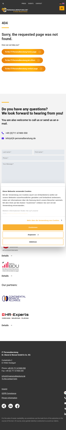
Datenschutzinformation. (17, 213)
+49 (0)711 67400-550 (16, 133)
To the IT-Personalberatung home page (20, 52)
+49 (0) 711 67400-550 (17, 368)
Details (5, 255)
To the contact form (9, 379)
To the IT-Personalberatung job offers (20, 60)
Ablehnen (33, 242)
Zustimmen (33, 227)
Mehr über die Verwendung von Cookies (43, 220)
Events (30, 3)
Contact (39, 3)
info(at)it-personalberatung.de (21, 138)
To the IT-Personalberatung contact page (21, 69)
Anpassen (33, 234)
